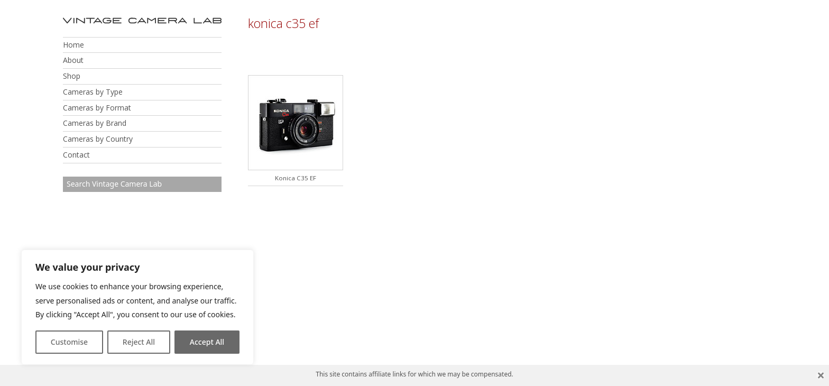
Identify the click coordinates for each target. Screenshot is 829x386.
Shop (71, 76)
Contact (76, 155)
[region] (137, 307)
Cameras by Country (98, 139)
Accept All (207, 342)
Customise (69, 342)
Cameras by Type (93, 92)
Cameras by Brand (94, 123)
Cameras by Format (97, 108)
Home (73, 45)
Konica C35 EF (295, 178)
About (73, 60)
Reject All (139, 342)
